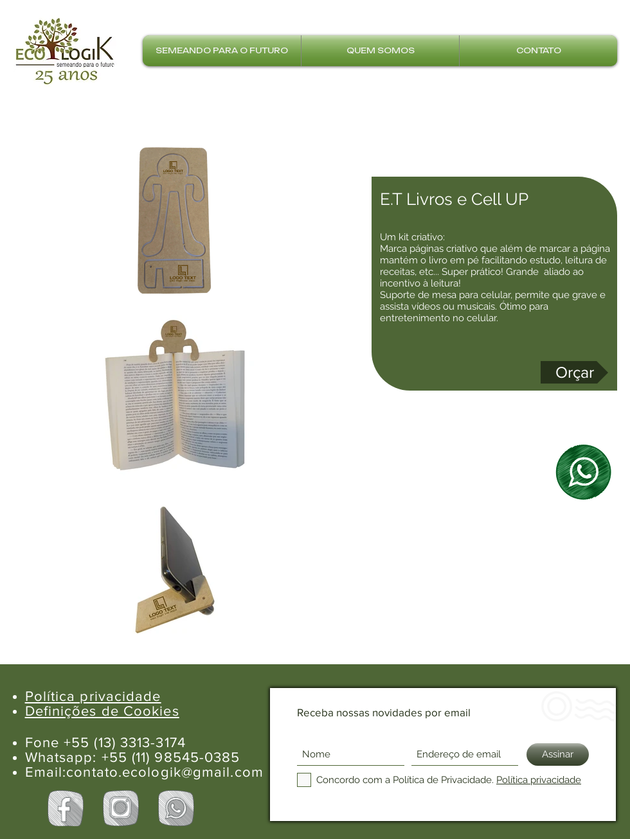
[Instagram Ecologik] (121, 808)
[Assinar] (557, 754)
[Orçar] (574, 372)
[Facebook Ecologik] (66, 808)
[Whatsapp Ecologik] (176, 808)
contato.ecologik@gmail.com (165, 771)
